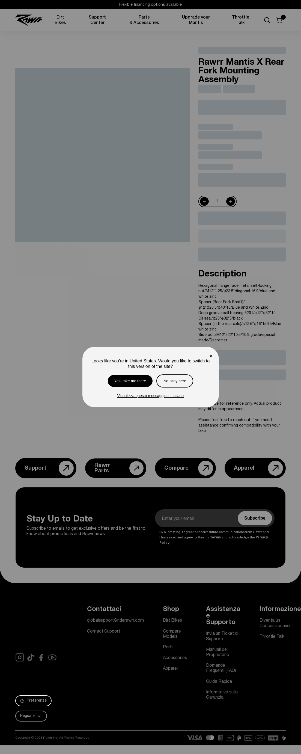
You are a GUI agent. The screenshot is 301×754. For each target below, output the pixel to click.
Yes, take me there (130, 381)
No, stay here (174, 381)
